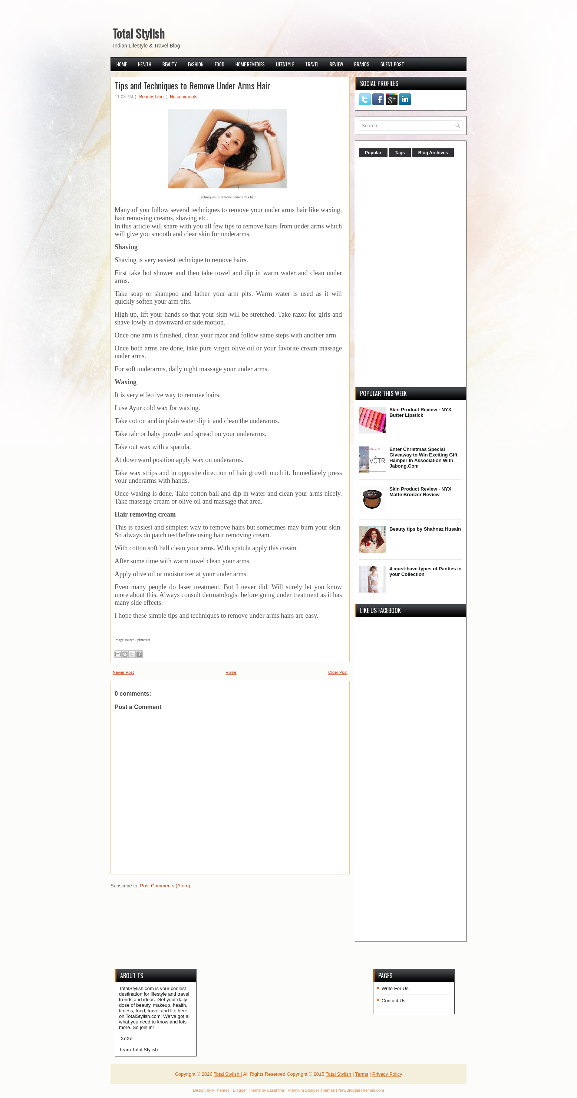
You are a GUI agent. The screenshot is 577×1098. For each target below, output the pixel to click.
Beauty (169, 64)
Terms (361, 1074)
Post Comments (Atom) (165, 885)
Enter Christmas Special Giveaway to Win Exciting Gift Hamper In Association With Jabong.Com (423, 457)
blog (159, 96)
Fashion (196, 64)
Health (144, 64)
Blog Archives (433, 152)
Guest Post (392, 64)
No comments (183, 96)
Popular (373, 152)
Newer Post (123, 672)
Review (336, 64)
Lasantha (275, 1090)
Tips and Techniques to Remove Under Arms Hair (192, 85)
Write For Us (395, 988)
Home (121, 64)
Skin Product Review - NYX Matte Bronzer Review (420, 491)
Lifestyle (285, 64)
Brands (361, 64)
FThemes (220, 1090)
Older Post (337, 672)
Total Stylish (138, 33)
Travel (312, 64)
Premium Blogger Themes (311, 1090)
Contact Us (393, 1000)
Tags (400, 152)
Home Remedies (250, 64)
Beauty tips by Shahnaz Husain (425, 529)
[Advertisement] (414, 273)
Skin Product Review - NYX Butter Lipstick (420, 412)
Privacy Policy (387, 1074)
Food (219, 64)
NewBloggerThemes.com (361, 1090)
